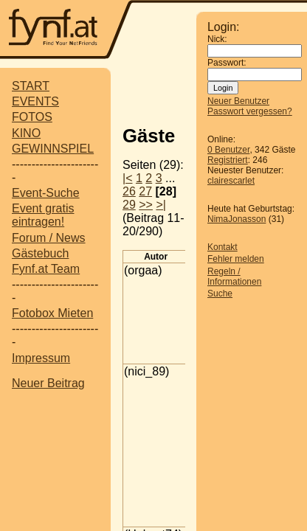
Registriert (227, 160)
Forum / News (49, 238)
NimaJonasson (236, 219)
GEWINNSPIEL (53, 148)
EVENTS (35, 101)
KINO (26, 133)
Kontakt (222, 247)
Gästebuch (40, 253)
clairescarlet (231, 181)
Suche (219, 293)
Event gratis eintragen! (43, 215)
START (30, 86)
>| (161, 204)
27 (145, 191)
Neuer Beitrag (48, 383)
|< (128, 178)
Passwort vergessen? (249, 111)
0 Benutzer (228, 150)
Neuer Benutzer (238, 101)
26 (129, 191)
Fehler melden (235, 259)
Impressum (41, 358)
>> (146, 204)
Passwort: (226, 63)
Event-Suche (46, 193)
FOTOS (32, 117)
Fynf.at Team (46, 269)
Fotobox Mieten (52, 313)
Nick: (217, 39)
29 (129, 204)
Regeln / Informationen (234, 276)
